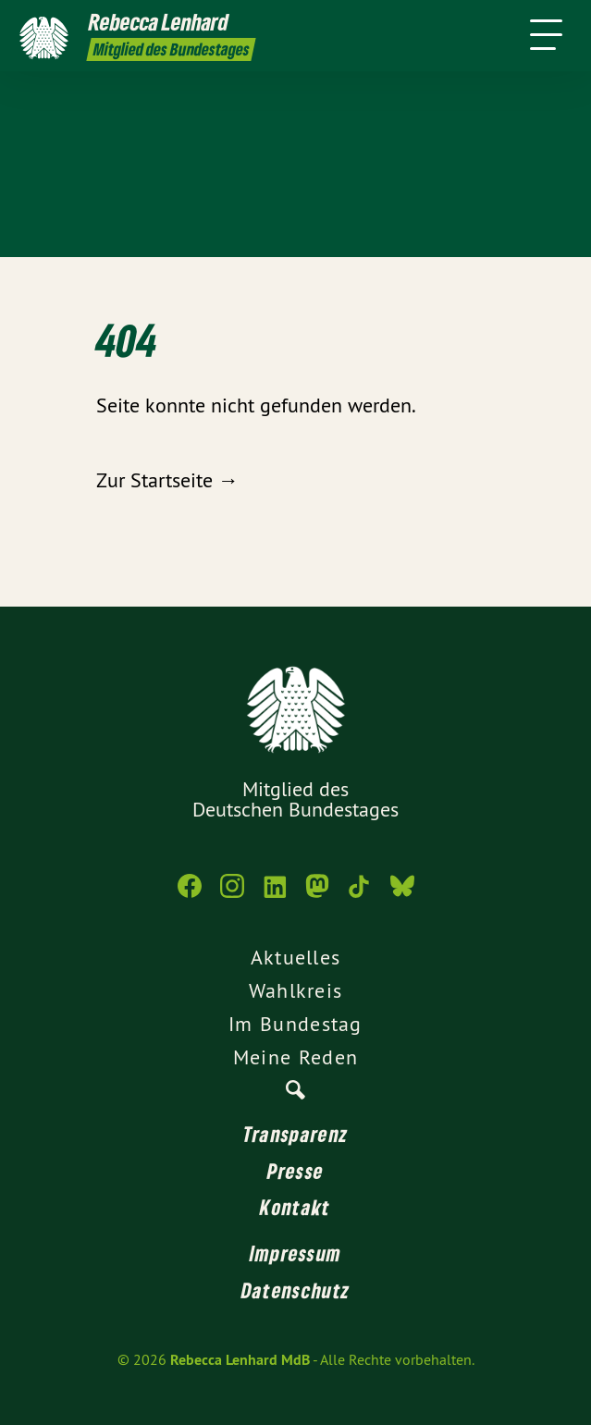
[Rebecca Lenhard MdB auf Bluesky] (402, 895)
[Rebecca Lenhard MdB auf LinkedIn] (274, 895)
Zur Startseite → (167, 480)
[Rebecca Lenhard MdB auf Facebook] (189, 895)
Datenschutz (295, 1290)
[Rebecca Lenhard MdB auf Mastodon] (317, 895)
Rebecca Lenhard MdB (240, 1360)
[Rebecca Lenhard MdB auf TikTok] (360, 895)
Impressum (296, 1253)
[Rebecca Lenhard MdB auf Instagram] (232, 895)
